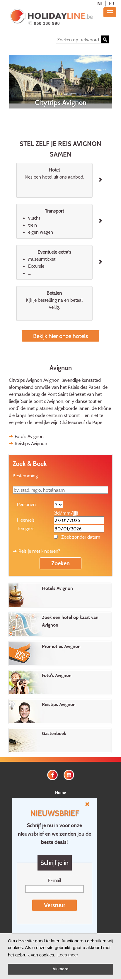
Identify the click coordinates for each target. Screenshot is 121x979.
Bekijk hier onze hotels (60, 336)
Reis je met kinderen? (39, 551)
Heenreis (26, 520)
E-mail (54, 880)
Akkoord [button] (60, 969)
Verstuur (54, 905)
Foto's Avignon (29, 436)
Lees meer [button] (67, 954)
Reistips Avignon (31, 443)
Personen (26, 504)
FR (111, 3)
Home (60, 792)
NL (100, 3)
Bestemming (25, 476)
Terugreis (26, 528)
